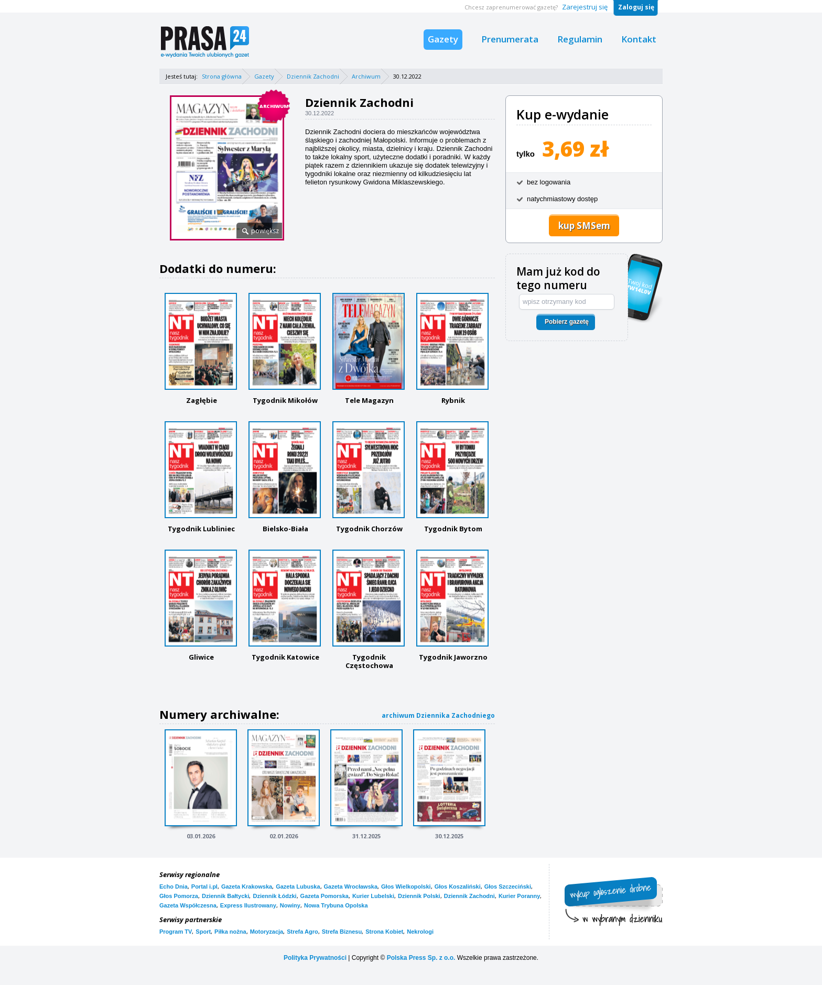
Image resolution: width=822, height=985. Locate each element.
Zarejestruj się (585, 7)
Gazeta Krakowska (246, 886)
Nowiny (290, 905)
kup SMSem (584, 226)
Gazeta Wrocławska (351, 886)
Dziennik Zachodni (313, 76)
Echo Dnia (173, 886)
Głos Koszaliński (458, 886)
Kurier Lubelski (373, 896)
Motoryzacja (267, 931)
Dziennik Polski (419, 896)
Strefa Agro (302, 931)
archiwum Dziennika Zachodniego (438, 715)
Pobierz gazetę (567, 321)
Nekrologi (420, 931)
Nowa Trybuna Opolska (336, 905)
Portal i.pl (204, 886)
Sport (203, 931)
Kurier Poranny (519, 896)
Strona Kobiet (384, 931)
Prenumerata (509, 39)
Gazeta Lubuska (298, 886)
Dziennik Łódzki (274, 896)
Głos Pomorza (178, 896)
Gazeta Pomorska (324, 896)
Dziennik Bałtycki (225, 896)
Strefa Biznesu (342, 931)
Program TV (175, 931)
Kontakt (638, 39)
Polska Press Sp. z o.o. (421, 957)
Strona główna (222, 76)
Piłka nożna (230, 931)
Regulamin (579, 39)
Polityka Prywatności (315, 957)
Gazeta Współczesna (188, 905)
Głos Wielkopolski (406, 886)
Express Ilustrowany (248, 905)
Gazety (443, 39)
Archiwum (366, 76)
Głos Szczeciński (507, 886)
